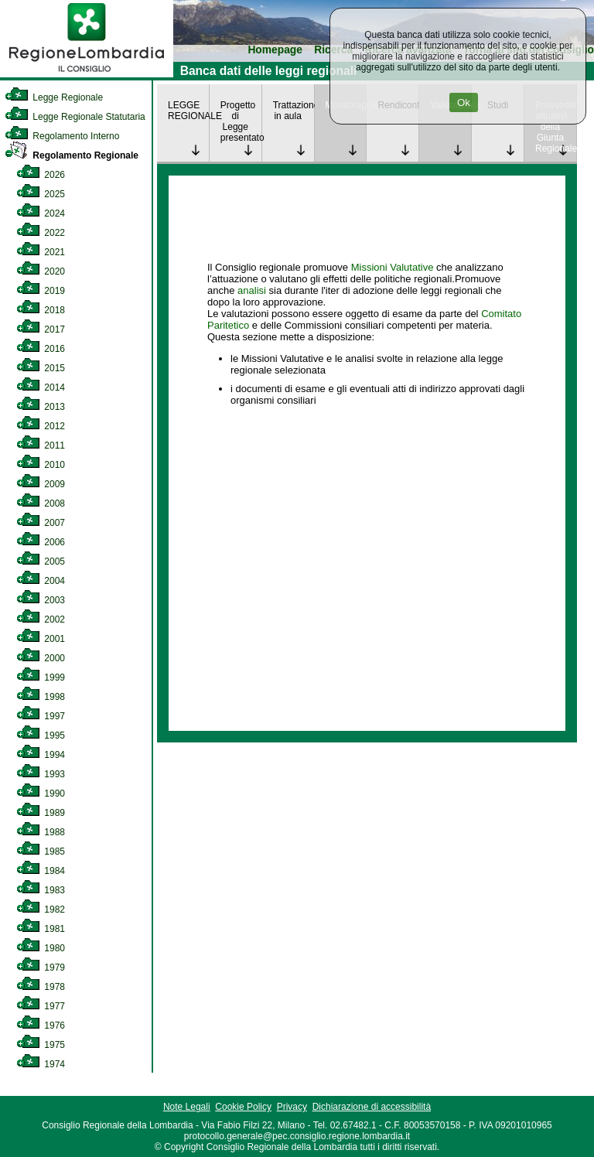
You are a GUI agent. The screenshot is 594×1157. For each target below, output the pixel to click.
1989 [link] (40, 812)
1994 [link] (40, 754)
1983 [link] (40, 890)
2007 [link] (40, 522)
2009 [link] (40, 484)
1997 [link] (40, 716)
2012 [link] (40, 426)
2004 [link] (40, 580)
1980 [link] (40, 948)
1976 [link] (40, 1025)
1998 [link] (40, 696)
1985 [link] (40, 851)
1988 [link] (40, 832)
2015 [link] (40, 368)
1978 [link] (40, 986)
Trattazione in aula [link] (293, 110)
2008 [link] (40, 503)
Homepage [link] (275, 50)
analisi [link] (251, 290)
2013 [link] (40, 406)
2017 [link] (40, 329)
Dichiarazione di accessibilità (371, 1106)
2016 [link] (40, 348)
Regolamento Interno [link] (62, 136)
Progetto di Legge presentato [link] (240, 121)
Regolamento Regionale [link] (71, 155)
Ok (463, 102)
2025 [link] (40, 194)
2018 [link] (40, 310)
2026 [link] (40, 174)
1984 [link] (40, 870)
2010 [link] (40, 464)
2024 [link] (40, 213)
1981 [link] (40, 928)
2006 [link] (40, 542)
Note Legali (186, 1106)
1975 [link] (40, 1044)
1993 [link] (40, 774)
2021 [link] (40, 252)
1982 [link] (40, 909)
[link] (86, 74)
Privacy (292, 1106)
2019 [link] (40, 290)
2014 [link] (40, 387)
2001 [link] (40, 638)
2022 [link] (40, 232)
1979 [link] (40, 967)
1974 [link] (40, 1064)
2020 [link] (40, 271)
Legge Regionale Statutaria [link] (75, 116)
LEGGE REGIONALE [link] (188, 110)
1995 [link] (40, 735)
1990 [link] (40, 793)
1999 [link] (40, 677)
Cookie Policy (243, 1106)
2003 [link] (40, 600)
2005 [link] (40, 561)
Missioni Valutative (392, 267)
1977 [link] (40, 1006)
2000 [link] (40, 658)
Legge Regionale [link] (54, 97)
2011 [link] (40, 445)
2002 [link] (40, 619)
